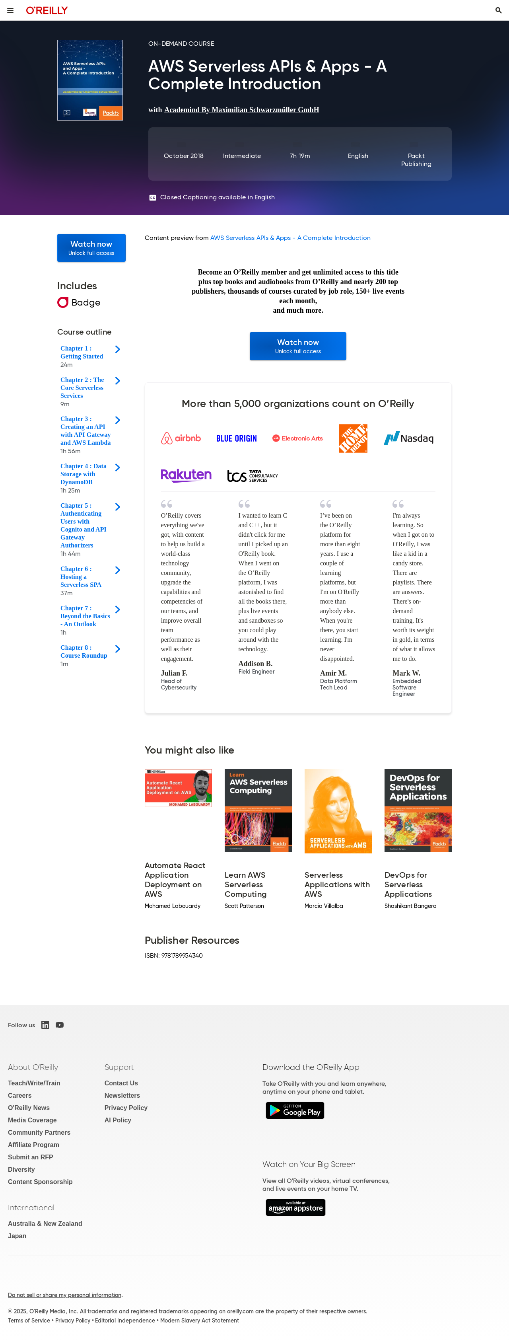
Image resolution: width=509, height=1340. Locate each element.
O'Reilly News (29, 1107)
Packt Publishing (416, 160)
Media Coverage (32, 1120)
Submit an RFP (30, 1157)
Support (119, 1067)
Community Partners (39, 1132)
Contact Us (121, 1083)
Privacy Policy (126, 1107)
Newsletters (122, 1095)
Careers (20, 1095)
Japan (17, 1236)
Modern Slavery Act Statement (199, 1320)
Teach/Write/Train (34, 1083)
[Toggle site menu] (10, 10)
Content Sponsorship (40, 1181)
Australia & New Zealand (45, 1223)
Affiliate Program (33, 1144)
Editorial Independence (125, 1320)
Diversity (21, 1169)
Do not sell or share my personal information (64, 1295)
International (31, 1207)
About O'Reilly (33, 1067)
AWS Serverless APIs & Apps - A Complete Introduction (290, 238)
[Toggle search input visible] (498, 10)
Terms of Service (29, 1320)
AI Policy (118, 1120)
